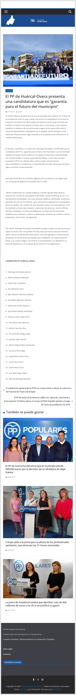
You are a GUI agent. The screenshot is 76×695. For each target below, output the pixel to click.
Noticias (9, 91)
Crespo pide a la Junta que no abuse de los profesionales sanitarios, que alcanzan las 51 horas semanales (37, 543)
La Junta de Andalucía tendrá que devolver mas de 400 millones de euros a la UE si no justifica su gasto (36, 604)
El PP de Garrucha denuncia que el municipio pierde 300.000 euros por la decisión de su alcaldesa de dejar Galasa (35, 469)
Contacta (7, 654)
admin (20, 112)
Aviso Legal (7, 649)
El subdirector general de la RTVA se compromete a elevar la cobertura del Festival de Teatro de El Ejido (37, 390)
